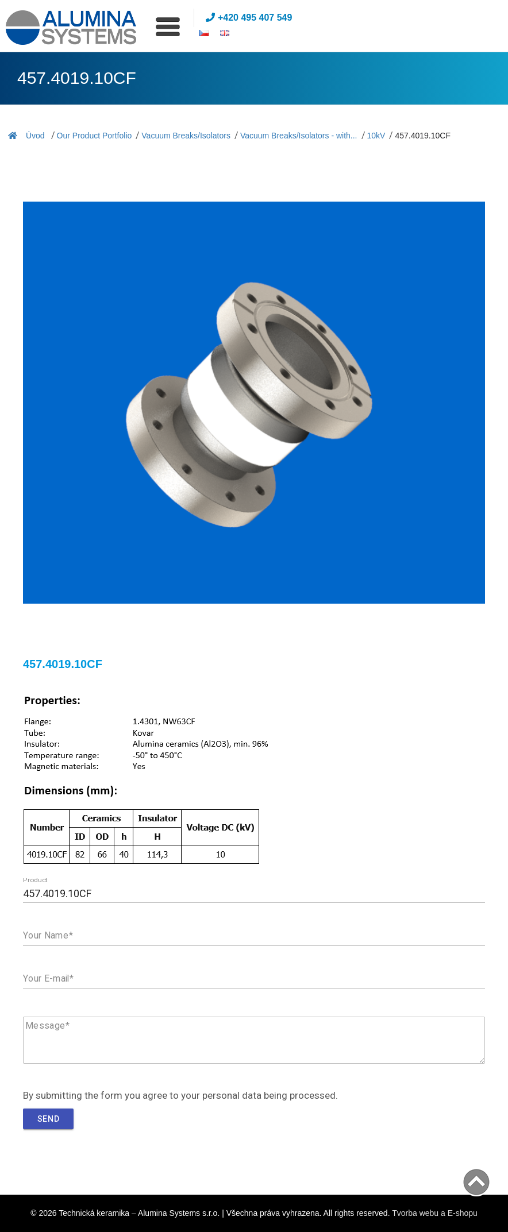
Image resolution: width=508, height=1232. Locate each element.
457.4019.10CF (423, 135)
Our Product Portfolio (94, 135)
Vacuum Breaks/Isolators (185, 135)
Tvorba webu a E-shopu (435, 1213)
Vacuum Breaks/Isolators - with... (298, 135)
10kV (376, 135)
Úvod (26, 135)
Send (48, 1118)
